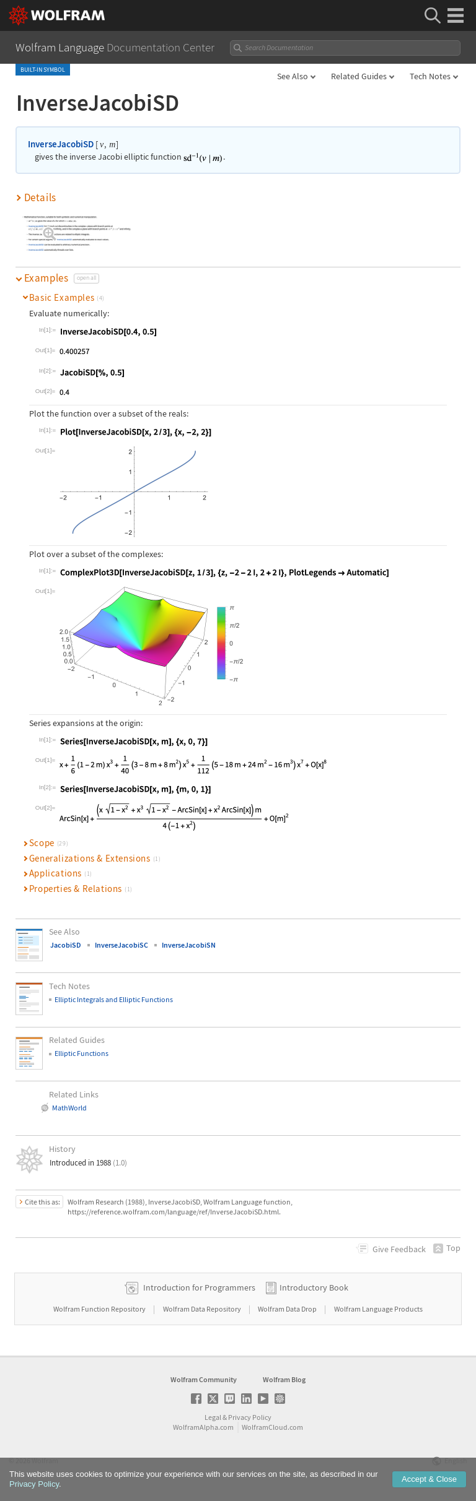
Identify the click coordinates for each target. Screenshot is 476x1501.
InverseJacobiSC (121, 944)
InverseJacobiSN (189, 944)
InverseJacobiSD (61, 144)
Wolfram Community (203, 1379)
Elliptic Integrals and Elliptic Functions (114, 999)
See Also (292, 76)
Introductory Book (314, 1287)
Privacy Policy (249, 1417)
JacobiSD (65, 944)
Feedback (399, 1249)
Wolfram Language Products (378, 1308)
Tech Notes (430, 76)
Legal (213, 1417)
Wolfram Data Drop (288, 1308)
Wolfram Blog (284, 1379)
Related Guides (359, 76)
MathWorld (69, 1107)
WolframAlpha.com (203, 1427)
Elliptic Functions (81, 1053)
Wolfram (45, 1460)
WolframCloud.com (272, 1427)
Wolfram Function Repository (100, 1308)
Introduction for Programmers (199, 1287)
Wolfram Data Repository (202, 1308)
